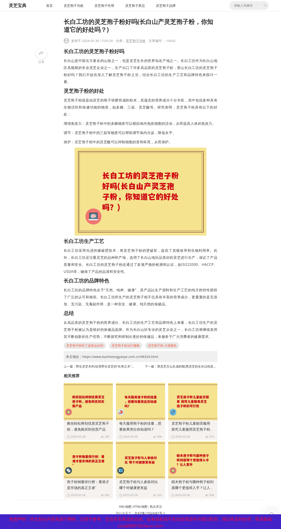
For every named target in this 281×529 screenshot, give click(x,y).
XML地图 (125, 506)
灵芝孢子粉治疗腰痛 (125, 345)
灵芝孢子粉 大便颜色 (162, 345)
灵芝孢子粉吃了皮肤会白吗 (84, 345)
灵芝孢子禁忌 (135, 5)
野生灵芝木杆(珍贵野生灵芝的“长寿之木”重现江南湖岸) (113, 366)
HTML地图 (140, 506)
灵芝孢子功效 (73, 5)
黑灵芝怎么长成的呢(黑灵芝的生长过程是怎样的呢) (192, 366)
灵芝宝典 (17, 5)
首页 (49, 5)
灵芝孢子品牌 (166, 5)
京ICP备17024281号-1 (149, 513)
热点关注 (156, 506)
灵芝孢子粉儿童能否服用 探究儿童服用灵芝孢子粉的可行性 (192, 429)
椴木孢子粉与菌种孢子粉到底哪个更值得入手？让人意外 (192, 487)
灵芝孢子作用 (104, 5)
